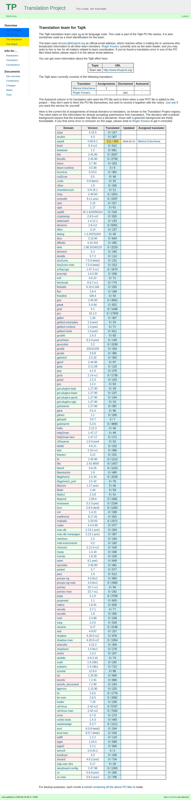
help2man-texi (65, 437)
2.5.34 (92, 476)
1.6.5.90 (93, 273)
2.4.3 (93, 335)
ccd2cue (62, 176)
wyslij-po (62, 755)
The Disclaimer (14, 39)
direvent (62, 251)
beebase (62, 150)
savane (61, 626)
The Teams (12, 35)
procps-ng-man (66, 582)
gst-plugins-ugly (66, 401)
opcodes (62, 565)
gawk (60, 304)
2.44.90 (92, 362)
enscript (62, 273)
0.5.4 (93, 410)
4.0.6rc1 (93, 578)
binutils (61, 158)
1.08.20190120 (92, 247)
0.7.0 (93, 715)
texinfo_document (68, 684)
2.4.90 (92, 618)
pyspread (62, 600)
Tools (9, 94)
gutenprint (63, 423)
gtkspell (61, 419)
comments (172, 797)
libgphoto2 (63, 476)
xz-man (61, 777)
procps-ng (63, 578)
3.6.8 (93, 353)
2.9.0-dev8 (92, 507)
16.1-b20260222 (93, 212)
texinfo (61, 680)
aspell (60, 141)
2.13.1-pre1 (93, 529)
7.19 (92, 701)
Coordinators (13, 65)
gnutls (60, 353)
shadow (61, 635)
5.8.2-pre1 (92, 777)
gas (59, 300)
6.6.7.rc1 (92, 282)
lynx (59, 507)
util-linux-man (65, 710)
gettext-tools (64, 331)
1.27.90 (92, 388)
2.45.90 (92, 154)
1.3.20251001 (92, 234)
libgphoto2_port (66, 481)
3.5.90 (92, 167)
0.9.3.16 (93, 657)
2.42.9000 (93, 463)
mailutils (62, 521)
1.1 (93, 415)
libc (59, 463)
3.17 (92, 626)
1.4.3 (93, 719)
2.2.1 (93, 746)
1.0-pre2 (93, 322)
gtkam (60, 415)
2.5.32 (92, 357)
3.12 (92, 454)
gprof (60, 362)
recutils (61, 613)
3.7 (93, 569)
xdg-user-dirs (65, 763)
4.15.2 (92, 644)
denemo (62, 225)
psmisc (61, 587)
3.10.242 (92, 242)
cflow (60, 185)
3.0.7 (93, 419)
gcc (59, 313)
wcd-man (62, 732)
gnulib (60, 348)
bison (60, 163)
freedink (62, 295)
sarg (59, 622)
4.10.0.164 (92, 287)
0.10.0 (92, 172)
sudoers (62, 666)
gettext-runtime (66, 326)
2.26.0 (92, 498)
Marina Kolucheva (84, 88)
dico (59, 238)
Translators (12, 60)
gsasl (60, 379)
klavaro (61, 454)
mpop (60, 552)
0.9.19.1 (93, 189)
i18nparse (63, 441)
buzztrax (62, 172)
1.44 (92, 490)
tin (58, 693)
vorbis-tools (64, 719)
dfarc (60, 229)
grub (59, 375)
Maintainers (12, 55)
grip (59, 370)
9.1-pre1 (93, 560)
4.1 (93, 309)
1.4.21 (92, 512)
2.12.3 (92, 428)
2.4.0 (93, 622)
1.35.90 (92, 675)
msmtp (61, 556)
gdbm (60, 317)
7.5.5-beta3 (93, 260)
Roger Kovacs (110, 46)
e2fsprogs (63, 269)
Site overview (13, 76)
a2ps (60, 132)
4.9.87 (92, 631)
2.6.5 (93, 693)
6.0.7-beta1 (93, 732)
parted (61, 569)
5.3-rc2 (92, 145)
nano (60, 560)
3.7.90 (92, 163)
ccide (60, 181)
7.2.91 (92, 680)
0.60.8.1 (93, 141)
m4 (59, 512)
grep (59, 366)
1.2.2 (93, 737)
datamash (63, 220)
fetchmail (62, 282)
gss (59, 384)
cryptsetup (63, 216)
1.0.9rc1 (93, 649)
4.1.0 (93, 370)
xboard (61, 759)
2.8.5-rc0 (92, 216)
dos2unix (62, 260)
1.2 (93, 150)
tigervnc (62, 688)
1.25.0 (92, 741)
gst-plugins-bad (66, 388)
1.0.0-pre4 (92, 441)
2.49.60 (92, 194)
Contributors (12, 81)
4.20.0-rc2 (92, 635)
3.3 (93, 755)
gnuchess (63, 340)
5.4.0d (92, 304)
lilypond (61, 498)
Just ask (171, 102)
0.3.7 (93, 724)
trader (60, 701)
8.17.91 (92, 516)
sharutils (62, 644)
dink (59, 247)
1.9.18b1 (92, 662)
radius (60, 604)
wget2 (60, 746)
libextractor (63, 472)
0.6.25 (92, 468)
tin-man (61, 697)
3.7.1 (93, 609)
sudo (60, 662)
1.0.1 (93, 384)
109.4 (92, 295)
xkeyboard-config (67, 768)
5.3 (93, 251)
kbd (59, 450)
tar (58, 675)
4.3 (93, 136)
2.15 (92, 203)
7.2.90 (92, 684)
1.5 (93, 538)
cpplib (60, 212)
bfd (59, 154)
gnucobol (62, 344)
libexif (60, 468)
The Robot (11, 44)
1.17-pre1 (93, 485)
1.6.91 (92, 604)
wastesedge (64, 724)
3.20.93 (92, 521)
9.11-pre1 (93, 198)
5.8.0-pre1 (92, 772)
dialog (60, 234)
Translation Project (36, 8)
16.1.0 (92, 313)
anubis (61, 136)
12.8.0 (92, 671)
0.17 (92, 763)
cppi (59, 207)
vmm (60, 715)
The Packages (13, 30)
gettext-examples (67, 322)
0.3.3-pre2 (92, 503)
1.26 (92, 317)
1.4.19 (92, 552)
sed (59, 631)
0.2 (93, 543)
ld (58, 459)
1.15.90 (92, 688)
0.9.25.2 (93, 750)
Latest (185, 16)
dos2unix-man (65, 264)
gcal (59, 309)
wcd (59, 728)
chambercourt (65, 189)
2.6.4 (93, 291)
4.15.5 (92, 132)
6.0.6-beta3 (93, 728)
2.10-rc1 (93, 450)
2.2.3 (93, 379)
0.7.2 (93, 256)
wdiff (60, 737)
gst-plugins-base (67, 392)
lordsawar (63, 503)
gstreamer (63, 406)
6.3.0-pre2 (92, 340)
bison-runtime (65, 167)
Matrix (9, 90)
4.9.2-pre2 (92, 759)
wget (60, 741)
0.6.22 (92, 278)
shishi (60, 653)
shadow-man (65, 640)
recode (61, 609)
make (60, 525)
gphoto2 (62, 357)
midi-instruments (67, 543)
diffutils (61, 242)
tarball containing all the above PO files (108, 787)
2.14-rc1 (93, 375)
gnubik (61, 335)
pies (59, 574)
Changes (10, 85)
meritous (62, 538)
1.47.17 (92, 432)
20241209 (93, 348)
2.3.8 (93, 494)
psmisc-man (64, 591)
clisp (59, 194)
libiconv (61, 485)
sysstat (61, 671)
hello (60, 428)
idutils (60, 446)
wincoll (61, 750)
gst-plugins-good (67, 397)
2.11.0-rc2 (92, 547)
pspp (60, 596)
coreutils (62, 198)
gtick (60, 410)
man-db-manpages (68, 534)
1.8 (93, 185)
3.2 (93, 344)
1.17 (92, 207)
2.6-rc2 (92, 225)
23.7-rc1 (93, 587)
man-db (61, 529)
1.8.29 (92, 556)
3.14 (92, 229)
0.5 (93, 176)
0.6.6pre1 (93, 181)
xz (58, 772)
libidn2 (61, 494)
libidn (60, 490)
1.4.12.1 (93, 220)
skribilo (61, 657)
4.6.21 (92, 446)
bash (60, 145)
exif (59, 278)
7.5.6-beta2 (93, 264)
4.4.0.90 (93, 525)
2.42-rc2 (93, 706)
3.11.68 (92, 366)
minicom (62, 547)
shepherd (62, 649)
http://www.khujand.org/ (117, 70)
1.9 (93, 472)
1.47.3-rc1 (92, 269)
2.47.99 (92, 768)
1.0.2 (93, 653)
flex (59, 291)
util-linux (62, 706)
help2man (63, 432)
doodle (61, 256)
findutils (61, 287)
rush (59, 618)
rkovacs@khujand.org (71, 43)
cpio (59, 203)
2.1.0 (93, 596)
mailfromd (63, 516)
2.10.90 (92, 238)
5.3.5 (93, 423)
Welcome (11, 16)
